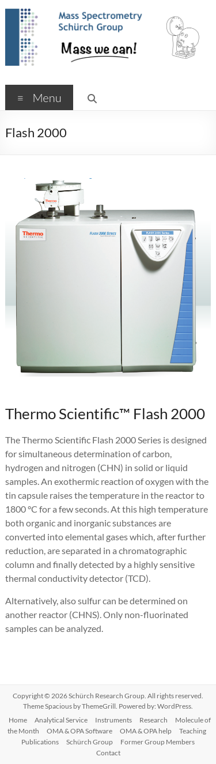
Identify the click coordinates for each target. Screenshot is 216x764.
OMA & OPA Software (79, 731)
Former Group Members (157, 741)
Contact (108, 752)
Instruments (113, 720)
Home (18, 720)
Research (153, 720)
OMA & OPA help (146, 731)
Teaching (192, 731)
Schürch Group (89, 741)
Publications (40, 741)
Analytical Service (61, 720)
